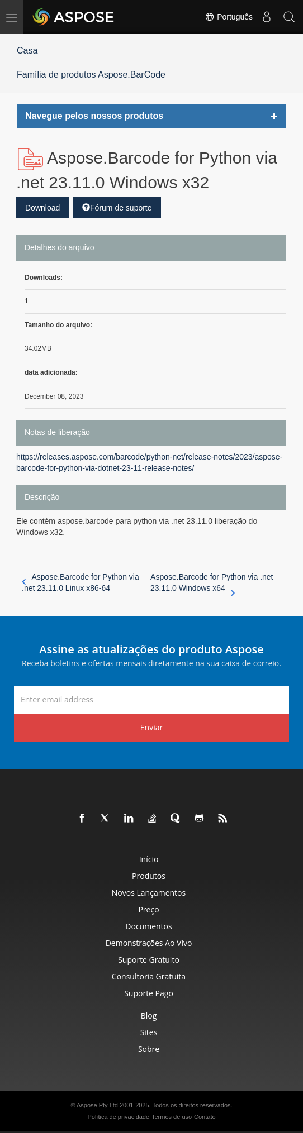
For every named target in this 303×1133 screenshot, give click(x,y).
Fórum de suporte (117, 207)
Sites (149, 1032)
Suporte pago (148, 993)
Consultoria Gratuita (149, 976)
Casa (27, 50)
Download (42, 207)
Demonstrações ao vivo (149, 943)
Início (149, 859)
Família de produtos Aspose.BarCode (91, 74)
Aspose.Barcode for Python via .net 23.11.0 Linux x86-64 (80, 582)
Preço (148, 909)
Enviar (151, 727)
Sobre (148, 1049)
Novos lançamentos (149, 892)
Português (229, 17)
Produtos (148, 876)
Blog (149, 1015)
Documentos (148, 926)
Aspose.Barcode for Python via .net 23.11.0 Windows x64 (211, 583)
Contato (205, 1116)
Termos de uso (172, 1116)
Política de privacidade (118, 1116)
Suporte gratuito (148, 959)
